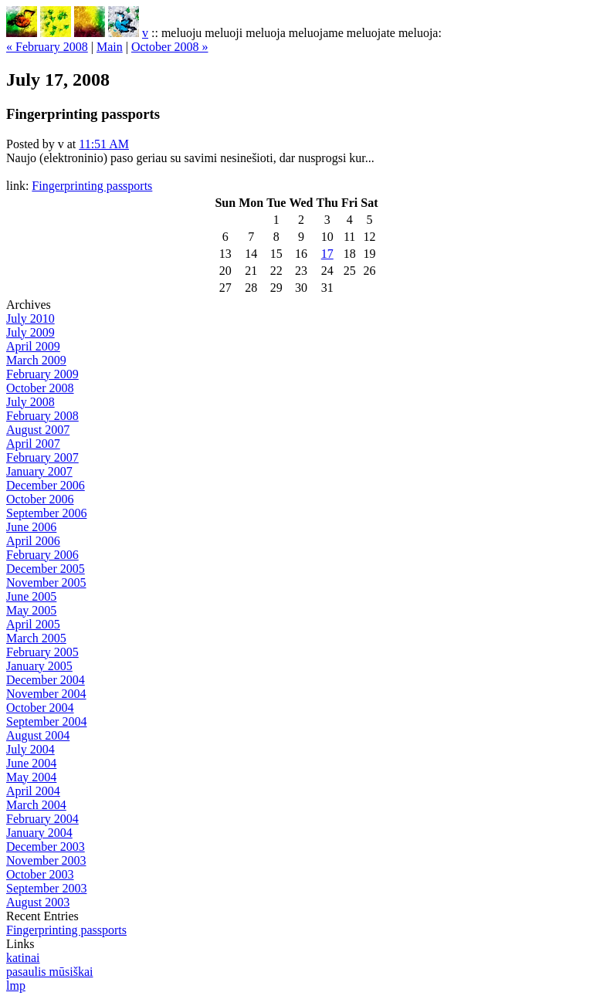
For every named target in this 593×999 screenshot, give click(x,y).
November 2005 (46, 582)
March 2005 (36, 638)
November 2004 (46, 693)
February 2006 (42, 554)
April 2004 (33, 791)
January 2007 (39, 471)
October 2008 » (169, 46)
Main (110, 46)
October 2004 (40, 707)
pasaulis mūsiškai (49, 971)
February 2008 (42, 415)
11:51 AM (104, 144)
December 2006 (45, 485)
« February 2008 (47, 46)
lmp (15, 985)
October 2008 (40, 388)
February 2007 (42, 457)
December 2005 (45, 568)
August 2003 (37, 902)
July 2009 (30, 332)
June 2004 (31, 763)
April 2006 (33, 540)
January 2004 (39, 832)
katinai (23, 957)
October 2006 (40, 499)
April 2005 (33, 624)
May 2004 (31, 777)
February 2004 (42, 818)
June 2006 (31, 526)
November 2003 (46, 860)
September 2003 (46, 888)
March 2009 (36, 360)
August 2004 (37, 735)
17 (327, 253)
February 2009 (42, 374)
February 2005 (42, 652)
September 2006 (46, 513)
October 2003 (40, 874)
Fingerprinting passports (92, 185)
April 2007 (33, 443)
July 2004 (30, 749)
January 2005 (39, 665)
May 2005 (31, 610)
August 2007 (37, 429)
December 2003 (45, 846)
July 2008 (30, 401)
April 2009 (33, 346)
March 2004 (36, 804)
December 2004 (45, 679)
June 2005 (31, 596)
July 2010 (30, 318)
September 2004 (46, 721)
